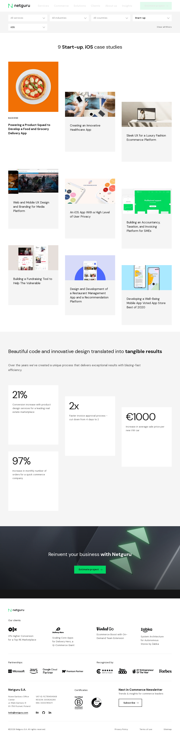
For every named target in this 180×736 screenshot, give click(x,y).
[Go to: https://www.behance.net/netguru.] (37, 713)
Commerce (61, 6)
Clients (95, 6)
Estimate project (156, 5)
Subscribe (131, 702)
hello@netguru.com (18, 712)
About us (111, 6)
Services (43, 6)
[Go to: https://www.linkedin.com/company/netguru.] (50, 713)
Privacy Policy (121, 729)
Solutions (80, 6)
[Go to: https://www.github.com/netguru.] (43, 713)
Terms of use (146, 729)
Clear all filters (164, 27)
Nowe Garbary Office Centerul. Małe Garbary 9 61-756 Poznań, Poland (19, 701)
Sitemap (168, 729)
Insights (127, 6)
